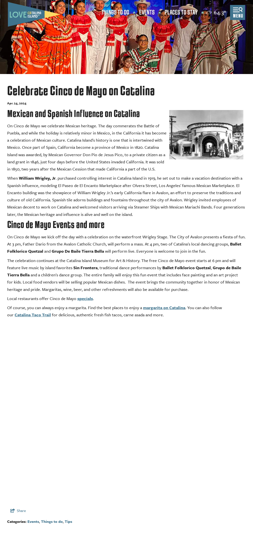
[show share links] (18, 510)
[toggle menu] (237, 12)
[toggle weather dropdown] (216, 12)
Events (147, 13)
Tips (68, 521)
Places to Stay (181, 13)
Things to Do (115, 13)
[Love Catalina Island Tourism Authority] (34, 14)
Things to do (52, 521)
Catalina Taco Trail (33, 315)
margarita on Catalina (164, 307)
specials (85, 298)
